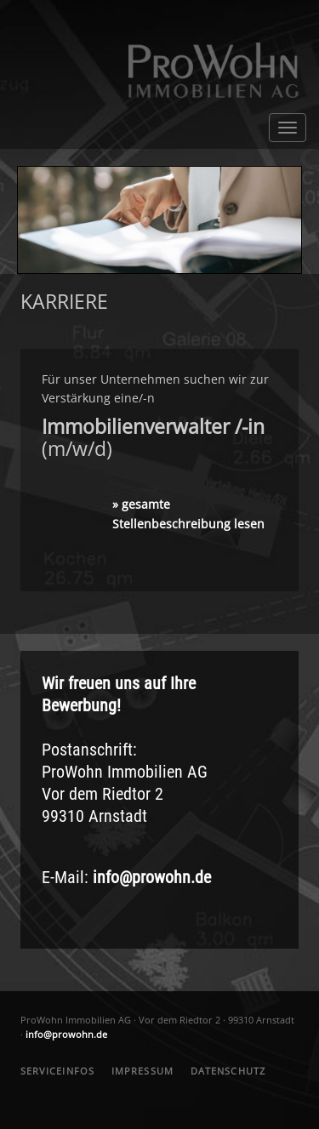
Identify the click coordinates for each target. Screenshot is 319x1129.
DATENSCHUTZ (228, 1070)
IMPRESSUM (142, 1070)
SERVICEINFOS (57, 1070)
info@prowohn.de (152, 877)
